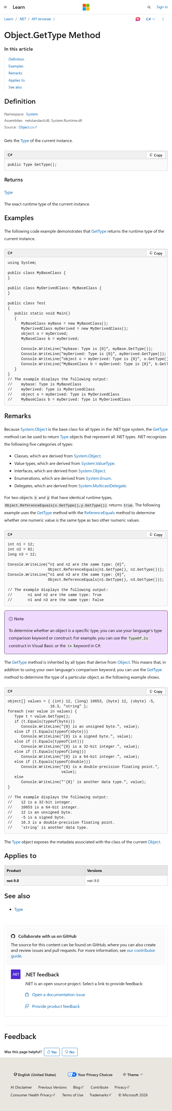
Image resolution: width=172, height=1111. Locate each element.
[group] (86, 331)
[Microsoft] (86, 7)
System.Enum (98, 478)
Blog (76, 1087)
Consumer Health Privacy (31, 1094)
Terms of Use (72, 1094)
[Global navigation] (5, 7)
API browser (41, 18)
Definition (16, 59)
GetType (98, 231)
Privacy (120, 1087)
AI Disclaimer (21, 1087)
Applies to (17, 80)
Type (24, 140)
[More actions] (163, 19)
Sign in (162, 6)
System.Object (33, 429)
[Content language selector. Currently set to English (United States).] (35, 1074)
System (32, 113)
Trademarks (99, 1094)
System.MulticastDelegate (102, 485)
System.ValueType (97, 463)
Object (124, 662)
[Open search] (149, 7)
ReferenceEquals (99, 512)
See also (15, 87)
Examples (16, 66)
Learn (8, 18)
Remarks (15, 72)
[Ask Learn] (138, 19)
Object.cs (26, 127)
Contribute (99, 1087)
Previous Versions (52, 1087)
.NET (22, 18)
